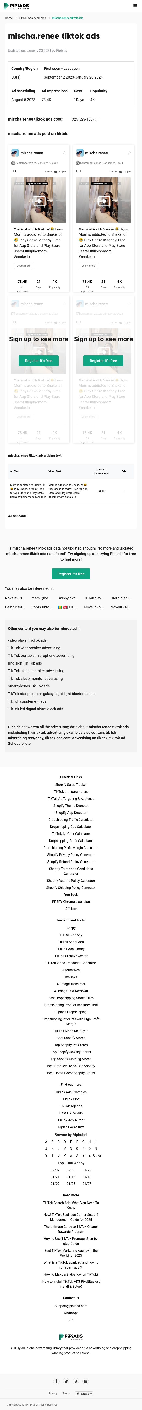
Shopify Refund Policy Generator (71, 862)
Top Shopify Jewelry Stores (71, 1052)
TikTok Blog (71, 1099)
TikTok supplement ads (27, 701)
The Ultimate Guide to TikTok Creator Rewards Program (71, 1229)
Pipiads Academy (71, 1127)
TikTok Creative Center (71, 956)
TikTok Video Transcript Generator (71, 963)
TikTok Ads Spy (71, 935)
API (71, 1320)
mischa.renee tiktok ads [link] (67, 18)
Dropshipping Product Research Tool (71, 1005)
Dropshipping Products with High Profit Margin (71, 1021)
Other (95, 1155)
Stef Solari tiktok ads (124, 598)
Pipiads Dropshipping (70, 1012)
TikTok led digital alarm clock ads (35, 709)
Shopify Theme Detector (71, 806)
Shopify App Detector (71, 813)
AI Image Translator (71, 984)
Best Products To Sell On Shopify (71, 1066)
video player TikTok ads (27, 640)
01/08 (71, 1184)
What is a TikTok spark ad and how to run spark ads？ (71, 1265)
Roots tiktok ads (44, 607)
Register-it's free (38, 361)
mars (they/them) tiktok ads (44, 598)
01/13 (71, 1177)
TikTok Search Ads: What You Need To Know (71, 1205)
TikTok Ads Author (71, 1120)
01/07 (87, 1184)
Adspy (71, 928)
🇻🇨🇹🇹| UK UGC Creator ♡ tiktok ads (71, 607)
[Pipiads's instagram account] (85, 1381)
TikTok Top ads (71, 1106)
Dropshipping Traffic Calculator (70, 820)
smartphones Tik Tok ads (29, 686)
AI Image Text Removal (71, 991)
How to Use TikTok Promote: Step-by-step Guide (71, 1241)
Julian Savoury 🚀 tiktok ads (97, 598)
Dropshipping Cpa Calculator (71, 827)
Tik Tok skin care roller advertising (36, 671)
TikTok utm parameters (71, 792)
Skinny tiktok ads (71, 598)
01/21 (55, 1177)
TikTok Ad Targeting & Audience (71, 799)
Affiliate (71, 909)
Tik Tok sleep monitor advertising (35, 678)
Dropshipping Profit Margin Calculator (70, 848)
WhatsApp (71, 1313)
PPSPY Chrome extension (71, 902)
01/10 (87, 1177)
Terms (66, 1393)
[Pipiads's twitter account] (66, 1381)
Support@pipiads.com (71, 1306)
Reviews (71, 977)
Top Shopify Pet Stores (71, 1045)
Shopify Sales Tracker (71, 785)
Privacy (53, 1393)
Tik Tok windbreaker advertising (34, 648)
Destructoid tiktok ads (18, 607)
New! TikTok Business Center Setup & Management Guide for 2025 (71, 1217)
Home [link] (9, 18)
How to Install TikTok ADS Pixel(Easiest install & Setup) (71, 1284)
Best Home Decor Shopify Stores (71, 1073)
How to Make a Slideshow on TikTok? (71, 1274)
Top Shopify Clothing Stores (71, 1059)
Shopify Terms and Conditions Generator (71, 871)
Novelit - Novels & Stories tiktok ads (18, 598)
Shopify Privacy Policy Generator (71, 855)
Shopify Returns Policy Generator (71, 881)
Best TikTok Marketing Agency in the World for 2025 (71, 1253)
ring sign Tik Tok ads (25, 663)
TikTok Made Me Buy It (71, 1031)
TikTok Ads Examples (71, 1092)
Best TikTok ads (71, 1113)
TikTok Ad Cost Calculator (71, 834)
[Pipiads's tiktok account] (76, 1381)
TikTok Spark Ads (71, 942)
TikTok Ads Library (71, 949)
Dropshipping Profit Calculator (71, 841)
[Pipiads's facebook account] (56, 1381)
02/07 (55, 1170)
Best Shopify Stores (71, 1038)
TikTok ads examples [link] (33, 18)
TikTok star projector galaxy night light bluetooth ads (51, 694)
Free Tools (71, 895)
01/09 (55, 1184)
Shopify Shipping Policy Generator (71, 888)
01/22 (87, 1170)
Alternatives (71, 970)
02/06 (71, 1170)
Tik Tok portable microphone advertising (41, 655)
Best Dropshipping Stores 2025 (71, 998)
